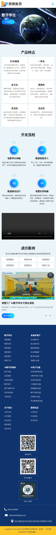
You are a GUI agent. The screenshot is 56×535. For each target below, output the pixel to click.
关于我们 (8, 408)
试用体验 (8, 22)
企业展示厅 (35, 340)
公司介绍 (7, 412)
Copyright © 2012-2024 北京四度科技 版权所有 (21, 529)
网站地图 (32, 532)
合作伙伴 (7, 429)
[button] (49, 315)
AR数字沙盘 (35, 397)
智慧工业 (46, 265)
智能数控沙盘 (36, 388)
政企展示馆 (35, 344)
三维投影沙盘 (36, 384)
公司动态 (34, 412)
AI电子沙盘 (35, 367)
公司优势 (7, 416)
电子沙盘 (7, 372)
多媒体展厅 (35, 335)
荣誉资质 (7, 424)
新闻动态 (34, 408)
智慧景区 (10, 265)
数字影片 (7, 384)
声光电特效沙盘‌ (37, 401)
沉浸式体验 (8, 380)
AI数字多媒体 (10, 367)
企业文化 (7, 420)
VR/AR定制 (8, 392)
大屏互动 (7, 397)
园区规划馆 (35, 348)
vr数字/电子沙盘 (37, 376)
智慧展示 (28, 265)
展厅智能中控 (9, 388)
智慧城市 (46, 259)
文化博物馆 (35, 352)
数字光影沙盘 (36, 392)
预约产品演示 (8, 316)
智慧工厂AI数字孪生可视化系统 (18, 303)
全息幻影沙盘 (36, 380)
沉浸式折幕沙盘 (37, 372)
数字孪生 (8, 335)
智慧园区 (10, 259)
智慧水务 (28, 259)
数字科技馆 (35, 356)
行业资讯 (34, 416)
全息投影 (7, 376)
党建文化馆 (35, 360)
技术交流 (34, 420)
